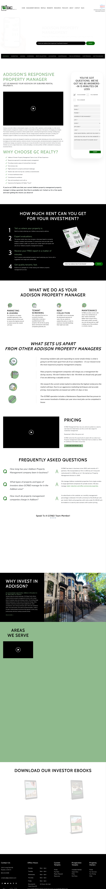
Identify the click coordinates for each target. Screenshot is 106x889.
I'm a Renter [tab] (94, 95)
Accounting (52, 56)
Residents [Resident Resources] (50, 8)
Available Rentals (77, 870)
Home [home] (23, 8)
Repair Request (58, 874)
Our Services (93, 872)
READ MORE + (9, 615)
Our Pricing (92, 874)
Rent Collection (41, 56)
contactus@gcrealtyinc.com (8, 878)
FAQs (73, 874)
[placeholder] (61, 43)
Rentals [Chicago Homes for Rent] (43, 8)
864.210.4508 (5, 873)
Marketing (14, 56)
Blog (82, 8)
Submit (90, 43)
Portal (56, 870)
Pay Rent (56, 872)
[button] (2, 883)
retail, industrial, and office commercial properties (82, 486)
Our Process (87, 56)
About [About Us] (71, 8)
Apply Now (75, 872)
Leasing (22, 56)
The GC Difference (74, 56)
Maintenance (62, 56)
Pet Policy (74, 876)
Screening (30, 56)
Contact (77, 8)
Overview (6, 56)
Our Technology (98, 56)
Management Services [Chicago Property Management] (33, 8)
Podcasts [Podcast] (65, 8)
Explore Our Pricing (73, 446)
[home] (9, 8)
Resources (57, 8)
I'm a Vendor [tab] (81, 100)
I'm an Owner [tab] (81, 95)
